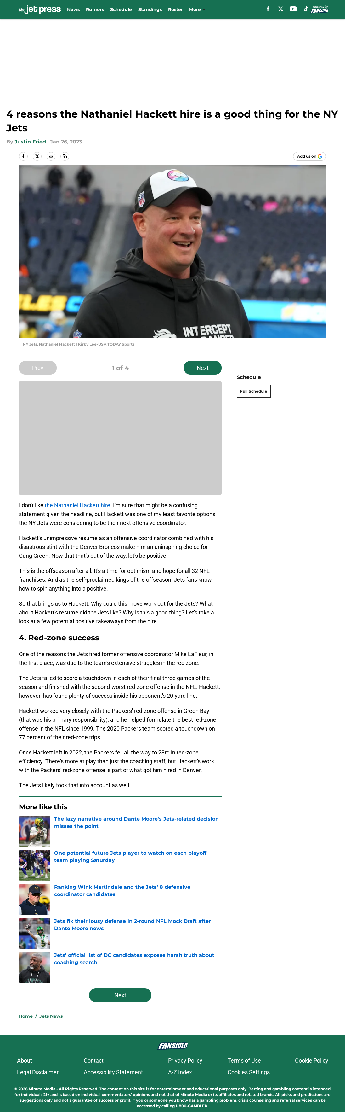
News (73, 9)
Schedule (121, 9)
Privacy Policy (185, 1060)
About (24, 1060)
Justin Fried (30, 142)
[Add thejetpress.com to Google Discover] (309, 156)
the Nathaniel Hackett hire (77, 505)
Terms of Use (244, 1060)
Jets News (51, 1016)
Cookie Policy (311, 1060)
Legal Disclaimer (38, 1072)
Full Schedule (253, 391)
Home (26, 1016)
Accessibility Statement (113, 1072)
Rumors (95, 9)
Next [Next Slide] (203, 367)
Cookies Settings (249, 1072)
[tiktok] (306, 8)
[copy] (64, 156)
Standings (150, 9)
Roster (175, 9)
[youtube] (293, 8)
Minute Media (42, 1088)
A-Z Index (180, 1072)
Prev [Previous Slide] (37, 367)
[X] (280, 8)
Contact (94, 1060)
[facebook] (268, 8)
